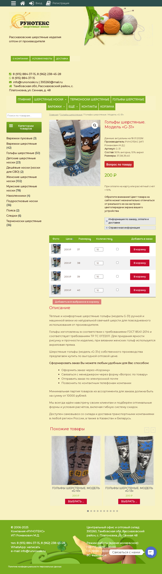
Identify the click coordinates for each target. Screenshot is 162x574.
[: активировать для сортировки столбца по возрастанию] (121, 239)
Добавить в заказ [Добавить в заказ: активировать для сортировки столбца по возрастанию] (141, 238)
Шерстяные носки (50, 99)
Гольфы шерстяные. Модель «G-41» (76, 489)
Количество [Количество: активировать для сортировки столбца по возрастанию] (103, 238)
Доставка (62, 58)
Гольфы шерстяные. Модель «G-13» (129, 489)
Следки (11, 215)
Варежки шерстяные (21, 143)
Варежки (56, 106)
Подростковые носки (22, 201)
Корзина (107, 106)
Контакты (89, 106)
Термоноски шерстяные (89, 99)
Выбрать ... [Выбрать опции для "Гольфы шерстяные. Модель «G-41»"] (76, 501)
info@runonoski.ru (25, 82)
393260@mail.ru (51, 82)
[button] (88, 511)
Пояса (10, 210)
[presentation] (147, 430)
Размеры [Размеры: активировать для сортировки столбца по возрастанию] (84, 238)
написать (33, 547)
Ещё (73, 106)
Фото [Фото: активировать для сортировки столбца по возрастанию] (55, 238)
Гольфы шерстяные (128, 99)
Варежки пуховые (19, 138)
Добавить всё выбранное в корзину (77, 301)
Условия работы (42, 58)
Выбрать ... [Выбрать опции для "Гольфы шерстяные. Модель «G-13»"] (129, 501)
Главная (24, 99)
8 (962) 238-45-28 (49, 74)
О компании (20, 58)
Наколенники (16, 195)
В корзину (140, 249)
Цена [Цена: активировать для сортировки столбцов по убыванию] (69, 238)
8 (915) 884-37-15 (24, 74)
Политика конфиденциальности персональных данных (34, 567)
